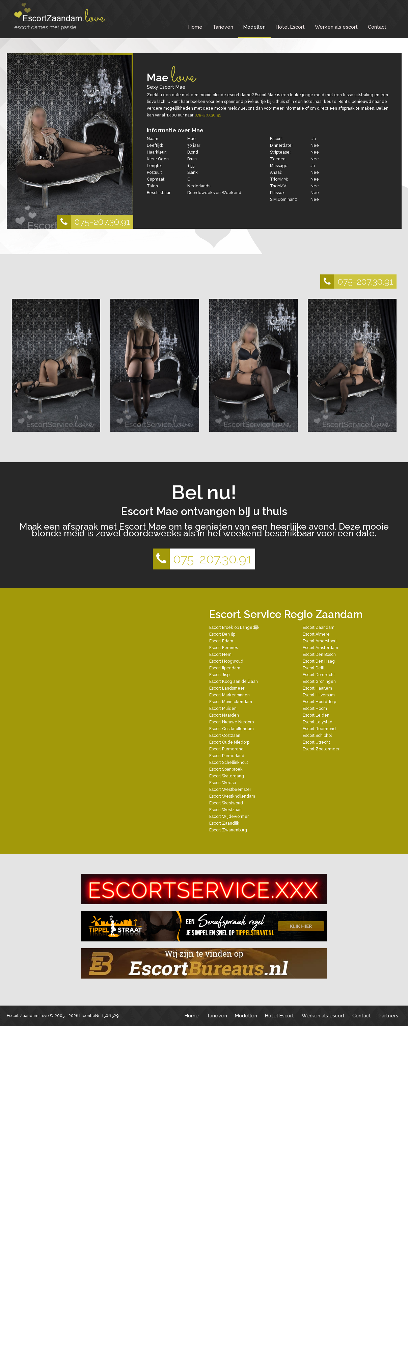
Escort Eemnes (223, 647)
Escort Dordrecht (319, 674)
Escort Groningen (319, 681)
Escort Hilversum (319, 695)
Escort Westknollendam (232, 796)
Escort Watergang (226, 776)
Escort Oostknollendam (231, 728)
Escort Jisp (219, 674)
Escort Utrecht (316, 742)
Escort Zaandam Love (28, 1015)
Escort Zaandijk (224, 823)
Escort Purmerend (226, 749)
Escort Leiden (316, 715)
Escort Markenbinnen (229, 695)
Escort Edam (221, 641)
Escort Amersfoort (320, 641)
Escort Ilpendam (224, 668)
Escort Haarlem (317, 688)
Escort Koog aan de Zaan (233, 681)
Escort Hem (220, 654)
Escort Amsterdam (320, 647)
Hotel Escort (290, 27)
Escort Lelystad (317, 722)
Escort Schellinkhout (228, 762)
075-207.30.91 (93, 222)
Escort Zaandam (318, 627)
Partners (388, 1015)
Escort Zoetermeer (321, 749)
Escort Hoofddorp (319, 701)
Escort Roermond (319, 728)
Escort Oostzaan (224, 735)
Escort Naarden (224, 715)
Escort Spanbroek (226, 769)
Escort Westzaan (225, 809)
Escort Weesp (222, 782)
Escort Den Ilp (222, 634)
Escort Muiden (223, 708)
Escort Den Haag (319, 661)
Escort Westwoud (226, 803)
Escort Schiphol (317, 735)
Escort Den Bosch (319, 654)
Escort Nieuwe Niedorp (231, 722)
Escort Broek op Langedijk (234, 627)
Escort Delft (314, 668)
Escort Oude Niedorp (229, 742)
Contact (377, 27)
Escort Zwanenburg (228, 830)
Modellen (254, 27)
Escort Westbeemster (230, 789)
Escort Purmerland (226, 755)
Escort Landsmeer (226, 688)
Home (195, 27)
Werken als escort (336, 27)
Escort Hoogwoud (226, 661)
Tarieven (223, 27)
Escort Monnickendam (230, 701)
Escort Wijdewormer (229, 816)
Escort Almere (316, 634)
